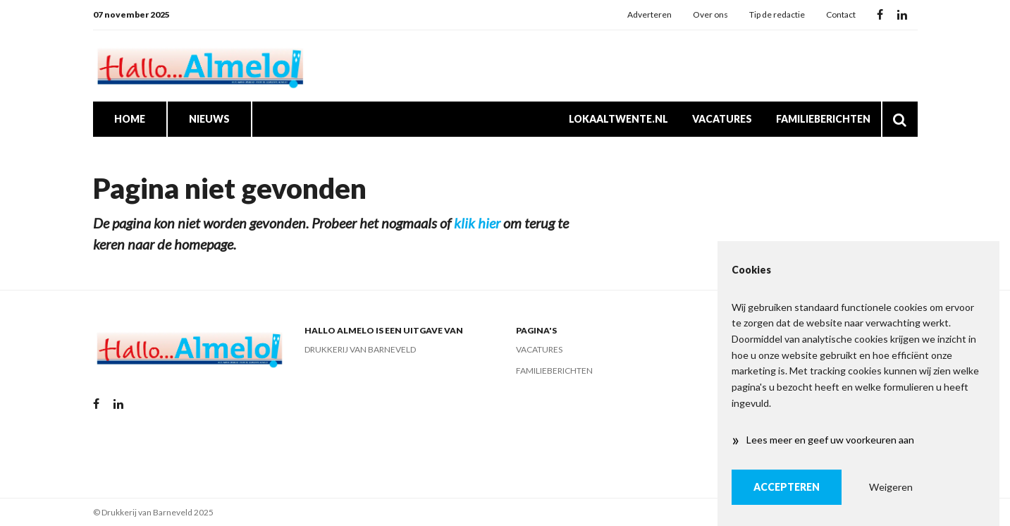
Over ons (710, 14)
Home (129, 119)
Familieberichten (823, 119)
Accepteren (786, 487)
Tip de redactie (777, 14)
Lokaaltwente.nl (618, 119)
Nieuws (209, 119)
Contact (841, 14)
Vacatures (722, 119)
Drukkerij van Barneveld (360, 349)
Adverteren (649, 14)
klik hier (477, 222)
